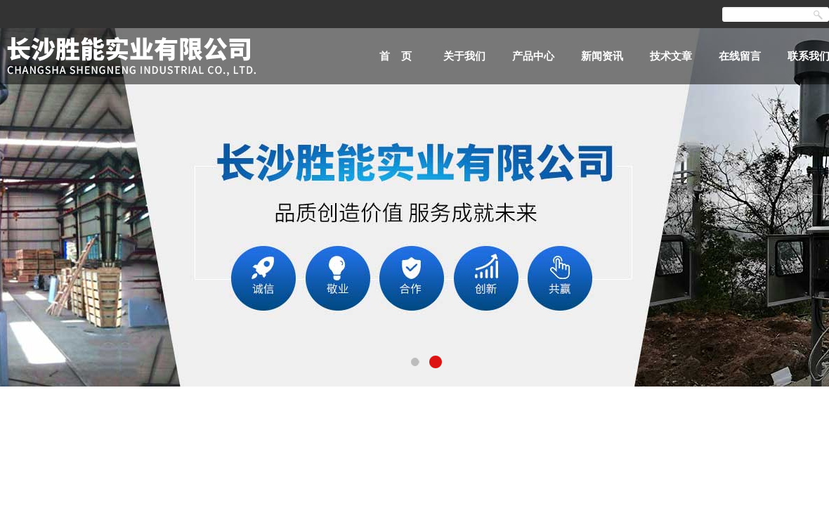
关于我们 (464, 56)
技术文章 (671, 56)
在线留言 (740, 56)
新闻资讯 (602, 56)
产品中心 (533, 56)
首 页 (395, 56)
